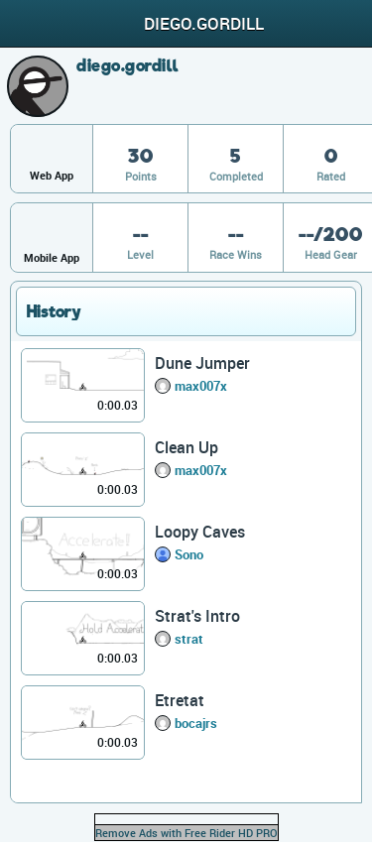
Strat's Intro (197, 616)
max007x (201, 386)
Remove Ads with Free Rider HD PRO (186, 832)
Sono (189, 554)
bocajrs (196, 723)
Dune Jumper (202, 363)
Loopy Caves (200, 532)
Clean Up (186, 447)
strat (189, 639)
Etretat (179, 700)
